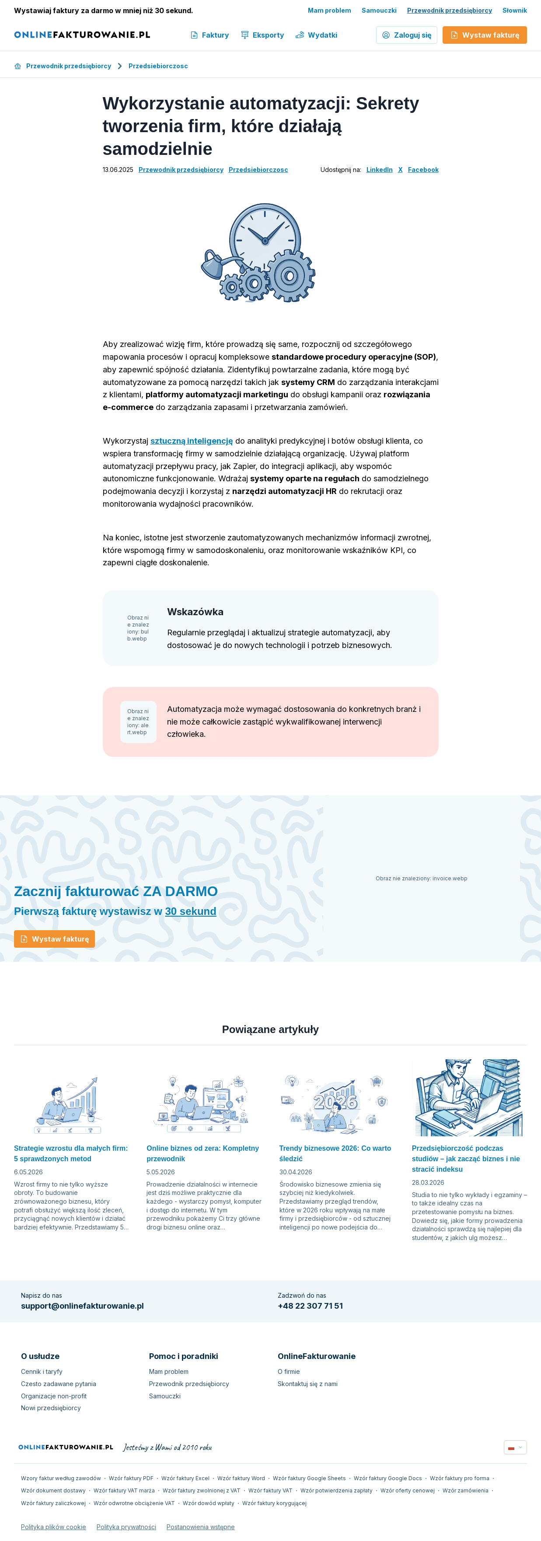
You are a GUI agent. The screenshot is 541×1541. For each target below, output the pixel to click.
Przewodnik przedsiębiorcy (449, 10)
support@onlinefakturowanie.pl (82, 1305)
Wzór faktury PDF (131, 1478)
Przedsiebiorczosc (158, 66)
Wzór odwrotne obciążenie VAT (134, 1503)
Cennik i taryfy (42, 1371)
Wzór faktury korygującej (274, 1503)
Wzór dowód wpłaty (208, 1503)
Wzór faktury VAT (270, 1490)
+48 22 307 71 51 (310, 1305)
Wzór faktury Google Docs (388, 1478)
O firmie (289, 1371)
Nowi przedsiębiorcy (51, 1407)
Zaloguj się (407, 35)
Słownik (515, 10)
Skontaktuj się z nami (308, 1383)
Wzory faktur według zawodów (61, 1478)
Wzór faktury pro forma (459, 1478)
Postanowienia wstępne (201, 1526)
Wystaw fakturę (54, 939)
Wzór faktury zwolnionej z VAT (202, 1490)
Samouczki (379, 10)
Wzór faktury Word (241, 1478)
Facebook (423, 169)
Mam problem (329, 10)
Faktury (209, 35)
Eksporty (262, 35)
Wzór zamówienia (466, 1490)
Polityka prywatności (126, 1526)
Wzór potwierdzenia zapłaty (336, 1490)
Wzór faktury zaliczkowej (53, 1503)
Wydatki (316, 35)
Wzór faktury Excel (185, 1478)
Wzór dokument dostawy (53, 1490)
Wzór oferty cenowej (407, 1490)
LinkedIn (379, 169)
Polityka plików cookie (53, 1526)
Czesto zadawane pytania (58, 1383)
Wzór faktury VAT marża (124, 1490)
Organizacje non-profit (54, 1396)
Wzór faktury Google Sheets (309, 1478)
